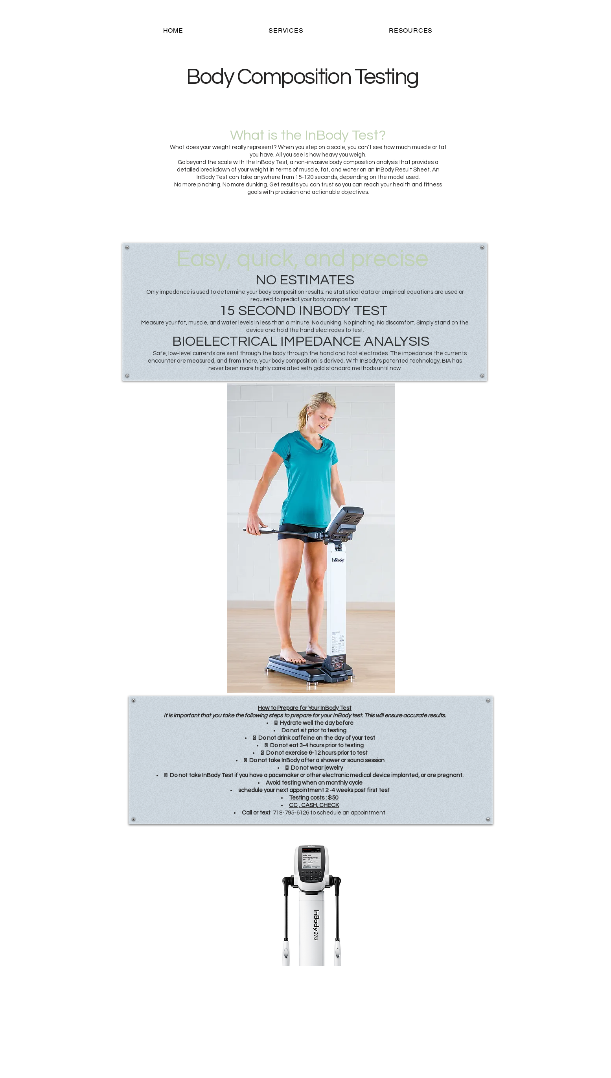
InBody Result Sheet (403, 170)
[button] (286, 30)
